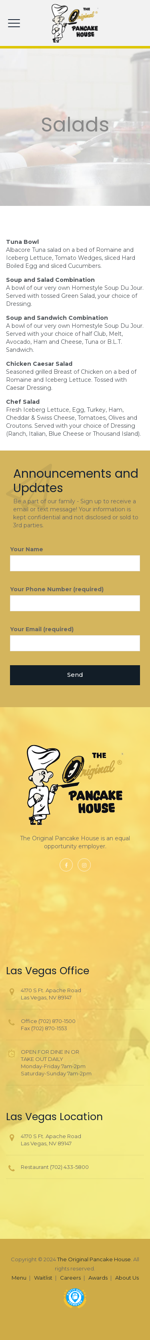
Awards (98, 1277)
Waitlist (43, 1277)
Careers (70, 1277)
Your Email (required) (75, 638)
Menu (19, 1277)
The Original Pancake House (94, 1259)
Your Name (75, 558)
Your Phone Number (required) (75, 598)
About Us (127, 1277)
